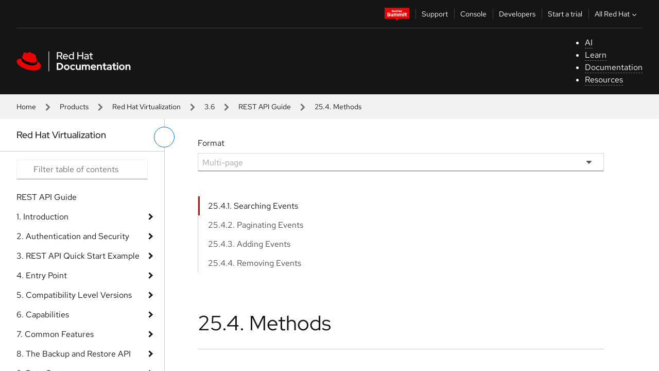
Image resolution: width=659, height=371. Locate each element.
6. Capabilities (42, 314)
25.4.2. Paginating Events (255, 225)
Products (74, 106)
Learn (595, 54)
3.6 (209, 106)
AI (589, 42)
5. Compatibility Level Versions (74, 295)
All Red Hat (617, 14)
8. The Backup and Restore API (73, 353)
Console (473, 14)
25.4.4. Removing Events (254, 263)
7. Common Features (55, 334)
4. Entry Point (41, 275)
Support (435, 14)
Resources (604, 79)
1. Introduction (42, 216)
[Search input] (82, 169)
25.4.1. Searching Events (253, 205)
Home (26, 106)
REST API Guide (264, 106)
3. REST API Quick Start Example (78, 255)
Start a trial (565, 14)
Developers (517, 14)
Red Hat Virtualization (146, 106)
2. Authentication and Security (72, 236)
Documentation (614, 67)
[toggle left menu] (164, 137)
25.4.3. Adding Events (249, 244)
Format (211, 143)
